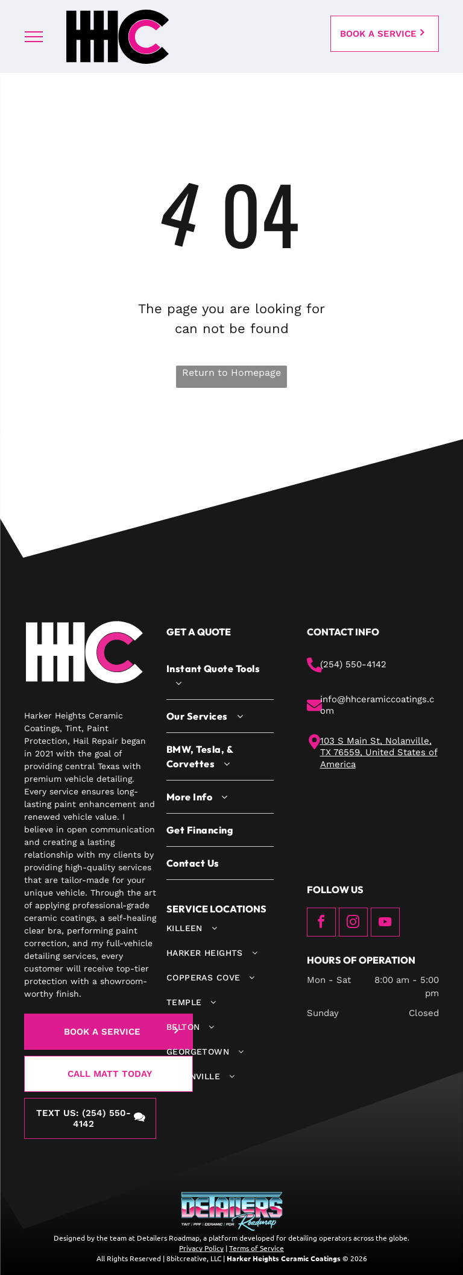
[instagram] (353, 924)
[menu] (33, 36)
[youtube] (385, 924)
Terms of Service (256, 1248)
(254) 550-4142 (353, 664)
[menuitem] (220, 676)
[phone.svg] (314, 669)
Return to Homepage (231, 372)
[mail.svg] (314, 710)
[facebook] (321, 924)
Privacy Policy (201, 1248)
